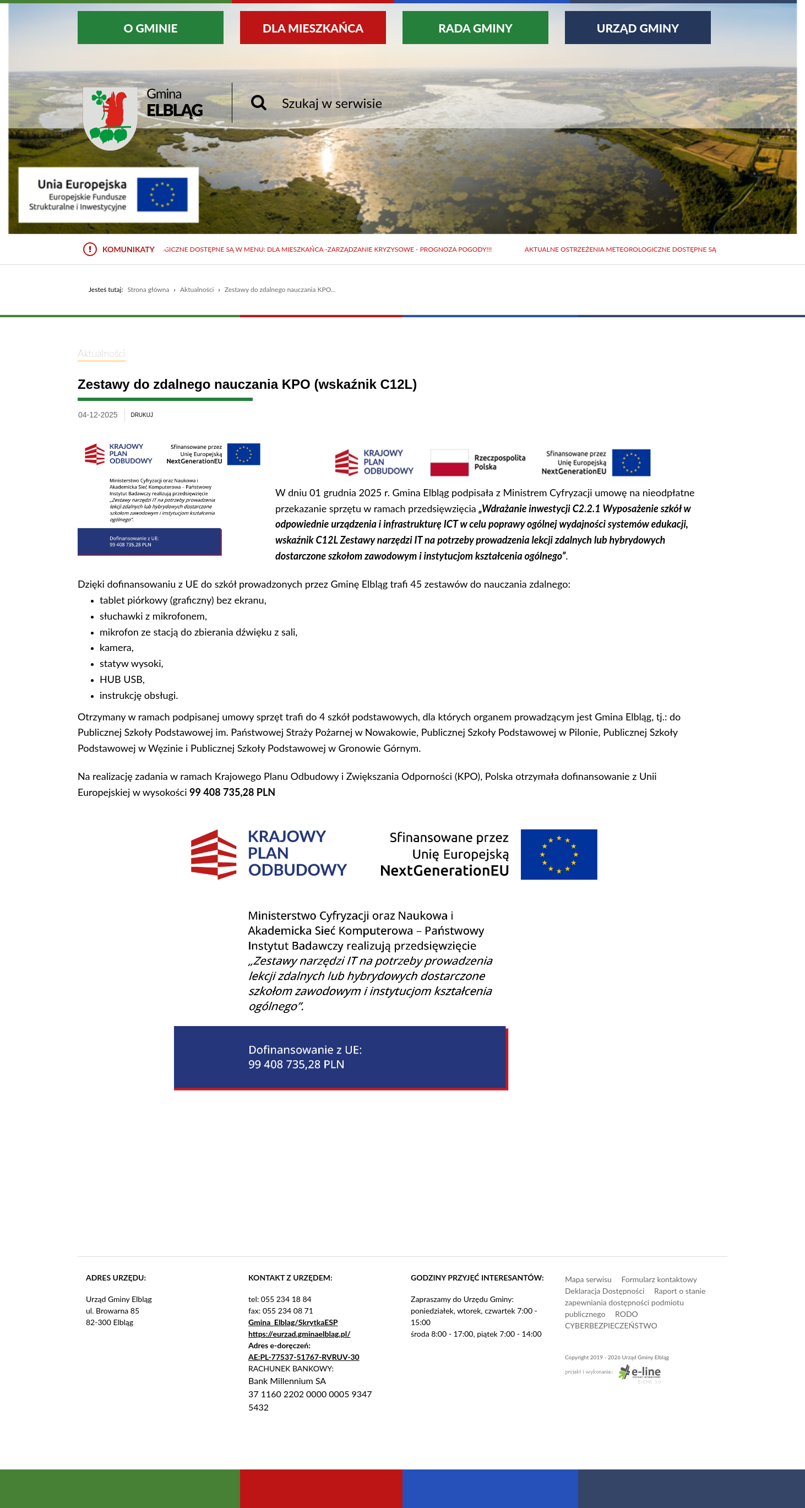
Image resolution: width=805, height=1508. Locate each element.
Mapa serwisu (588, 1279)
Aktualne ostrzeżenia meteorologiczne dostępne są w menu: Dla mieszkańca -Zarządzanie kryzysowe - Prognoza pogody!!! (273, 249)
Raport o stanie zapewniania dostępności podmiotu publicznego (635, 1302)
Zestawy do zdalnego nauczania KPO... (280, 289)
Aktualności (197, 289)
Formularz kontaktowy (659, 1279)
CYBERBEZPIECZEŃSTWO (611, 1325)
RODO (626, 1314)
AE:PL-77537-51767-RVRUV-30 (304, 1356)
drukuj (141, 415)
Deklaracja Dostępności (604, 1290)
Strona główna (148, 289)
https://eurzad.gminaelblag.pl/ (299, 1333)
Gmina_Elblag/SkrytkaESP (293, 1322)
